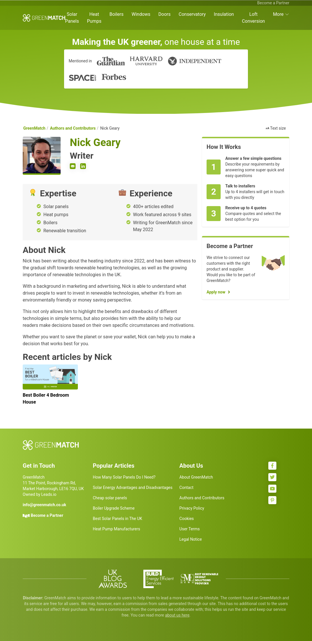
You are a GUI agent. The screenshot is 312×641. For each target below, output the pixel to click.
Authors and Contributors (73, 128)
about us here (177, 615)
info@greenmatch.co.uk (44, 504)
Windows (141, 14)
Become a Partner (273, 3)
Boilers (116, 14)
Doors (164, 14)
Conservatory (192, 14)
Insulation (224, 14)
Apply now (216, 292)
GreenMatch (34, 128)
